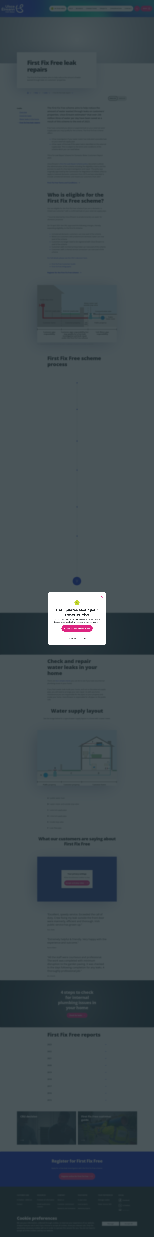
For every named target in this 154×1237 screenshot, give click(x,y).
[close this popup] (101, 596)
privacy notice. (80, 638)
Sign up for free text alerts (77, 628)
